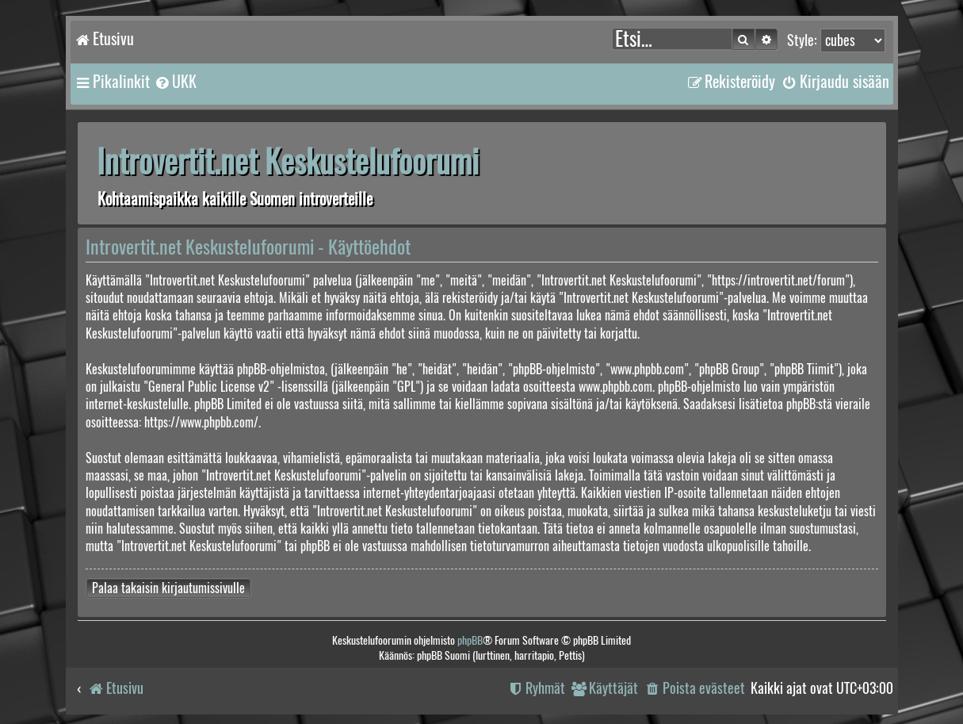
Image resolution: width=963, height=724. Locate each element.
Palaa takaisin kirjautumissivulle (168, 588)
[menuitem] (175, 81)
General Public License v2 (208, 386)
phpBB (470, 640)
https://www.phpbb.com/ (201, 422)
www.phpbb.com (615, 386)
